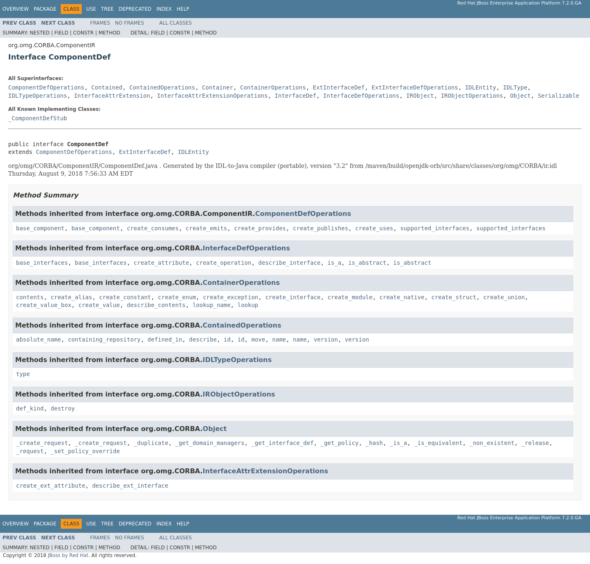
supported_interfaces (435, 228)
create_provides (260, 228)
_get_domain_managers (210, 443)
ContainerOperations (273, 87)
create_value (99, 305)
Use (91, 9)
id (227, 339)
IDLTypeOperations (37, 95)
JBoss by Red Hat (68, 555)
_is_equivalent (438, 443)
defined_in (164, 339)
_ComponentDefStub (37, 118)
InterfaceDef (295, 95)
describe (202, 339)
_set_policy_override (85, 451)
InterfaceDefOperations (361, 95)
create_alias (71, 297)
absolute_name (38, 339)
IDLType (515, 87)
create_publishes (320, 228)
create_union (504, 297)
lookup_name (212, 305)
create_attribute (161, 262)
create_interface (293, 297)
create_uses (374, 228)
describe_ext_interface (130, 485)
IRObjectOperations (472, 95)
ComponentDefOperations (46, 87)
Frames (100, 23)
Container (217, 87)
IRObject (420, 95)
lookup (247, 305)
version (326, 339)
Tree (107, 9)
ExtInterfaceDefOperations (415, 87)
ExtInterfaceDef (339, 87)
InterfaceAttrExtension (112, 95)
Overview (15, 9)
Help (183, 9)
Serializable (558, 95)
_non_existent (491, 443)
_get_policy (340, 443)
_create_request (42, 443)
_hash (374, 443)
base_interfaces (42, 262)
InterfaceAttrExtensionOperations (212, 95)
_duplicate (151, 443)
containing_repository (104, 339)
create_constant (125, 297)
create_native (402, 297)
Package (45, 9)
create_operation (223, 262)
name (279, 339)
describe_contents (156, 305)
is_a (335, 262)
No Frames (129, 23)
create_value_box (43, 305)
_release (535, 443)
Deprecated (135, 9)
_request (30, 451)
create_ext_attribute (50, 485)
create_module (350, 297)
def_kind (30, 408)
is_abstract (367, 262)
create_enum (177, 297)
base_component (40, 228)
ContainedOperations (162, 87)
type (23, 374)
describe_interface (289, 262)
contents (30, 297)
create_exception (230, 297)
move (258, 339)
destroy (63, 408)
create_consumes (153, 228)
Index (164, 9)
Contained (106, 87)
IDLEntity (480, 87)
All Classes (175, 23)
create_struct (454, 297)
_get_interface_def (282, 443)
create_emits (206, 228)
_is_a (398, 443)
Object (520, 95)
